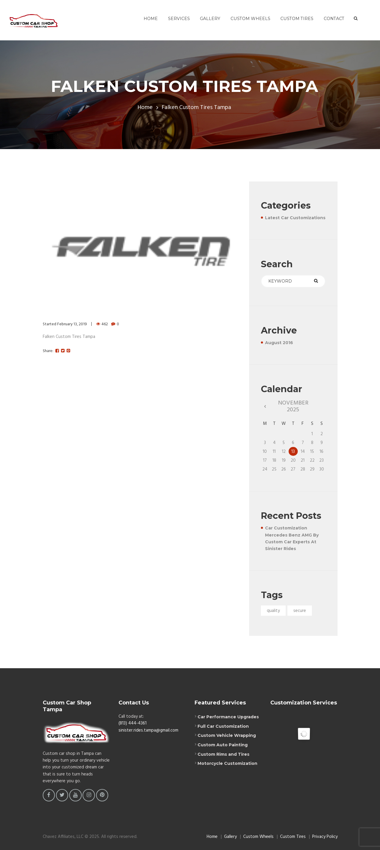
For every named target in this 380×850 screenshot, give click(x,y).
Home (145, 107)
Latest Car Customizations (295, 217)
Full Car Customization (223, 726)
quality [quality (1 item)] (273, 610)
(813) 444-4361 (133, 723)
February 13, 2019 (72, 324)
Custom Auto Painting (223, 744)
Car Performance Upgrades (228, 716)
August (279, 342)
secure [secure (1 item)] (299, 610)
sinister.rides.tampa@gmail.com (148, 730)
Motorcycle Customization (227, 763)
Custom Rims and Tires (223, 754)
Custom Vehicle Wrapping (227, 735)
